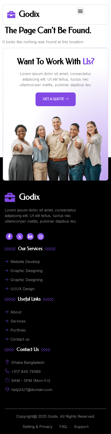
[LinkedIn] (30, 236)
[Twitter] (19, 236)
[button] (80, 11)
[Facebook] (9, 236)
